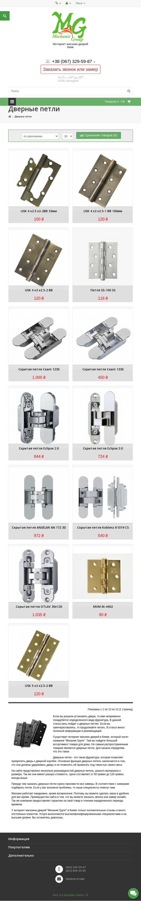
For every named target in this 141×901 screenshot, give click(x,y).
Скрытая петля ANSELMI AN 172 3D (39, 528)
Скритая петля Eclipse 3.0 (103, 448)
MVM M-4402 (103, 607)
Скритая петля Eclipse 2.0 (39, 448)
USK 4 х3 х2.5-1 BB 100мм (103, 211)
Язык (80, 3)
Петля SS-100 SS (103, 290)
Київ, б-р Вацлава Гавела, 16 (70, 895)
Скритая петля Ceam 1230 (38, 369)
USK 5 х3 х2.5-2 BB (39, 686)
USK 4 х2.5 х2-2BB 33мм (39, 211)
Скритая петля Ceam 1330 (103, 369)
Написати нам (75, 879)
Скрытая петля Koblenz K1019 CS (103, 528)
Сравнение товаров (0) (98, 135)
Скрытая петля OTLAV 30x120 (39, 607)
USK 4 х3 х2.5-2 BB (39, 290)
